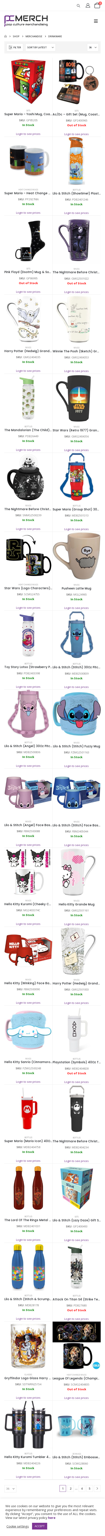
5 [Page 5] (89, 1488)
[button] (78, 5)
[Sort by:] (40, 47)
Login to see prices (28, 134)
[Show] (93, 47)
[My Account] (88, 5)
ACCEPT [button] (40, 1526)
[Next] (97, 1488)
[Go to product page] (28, 82)
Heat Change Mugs (28, 189)
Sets (28, 110)
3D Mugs (76, 1453)
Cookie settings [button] (17, 1526)
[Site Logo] (26, 21)
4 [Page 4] (82, 1488)
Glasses (28, 1374)
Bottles (77, 189)
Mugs (76, 268)
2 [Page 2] (70, 1488)
